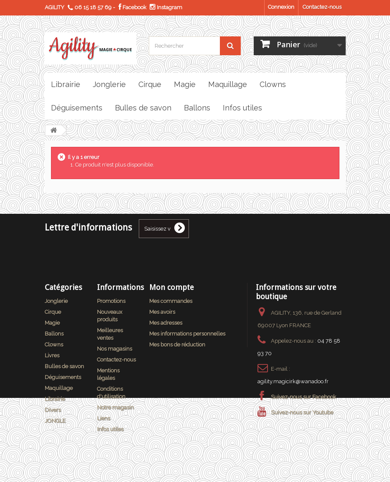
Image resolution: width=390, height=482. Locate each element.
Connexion (281, 7)
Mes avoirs (162, 312)
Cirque (53, 312)
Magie (52, 323)
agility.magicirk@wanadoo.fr (293, 381)
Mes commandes (170, 301)
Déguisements (63, 377)
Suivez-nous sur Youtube (302, 412)
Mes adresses (165, 323)
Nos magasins (114, 349)
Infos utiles (110, 429)
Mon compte (171, 287)
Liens (103, 418)
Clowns (54, 344)
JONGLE (55, 421)
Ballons (54, 334)
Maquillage (59, 388)
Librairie (55, 399)
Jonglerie (56, 301)
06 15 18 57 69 (93, 7)
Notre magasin (115, 407)
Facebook (132, 7)
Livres (52, 355)
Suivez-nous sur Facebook (303, 397)
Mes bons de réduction (177, 344)
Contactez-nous (322, 7)
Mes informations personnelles (187, 334)
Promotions (111, 301)
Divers (53, 410)
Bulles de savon (64, 366)
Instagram (166, 7)
